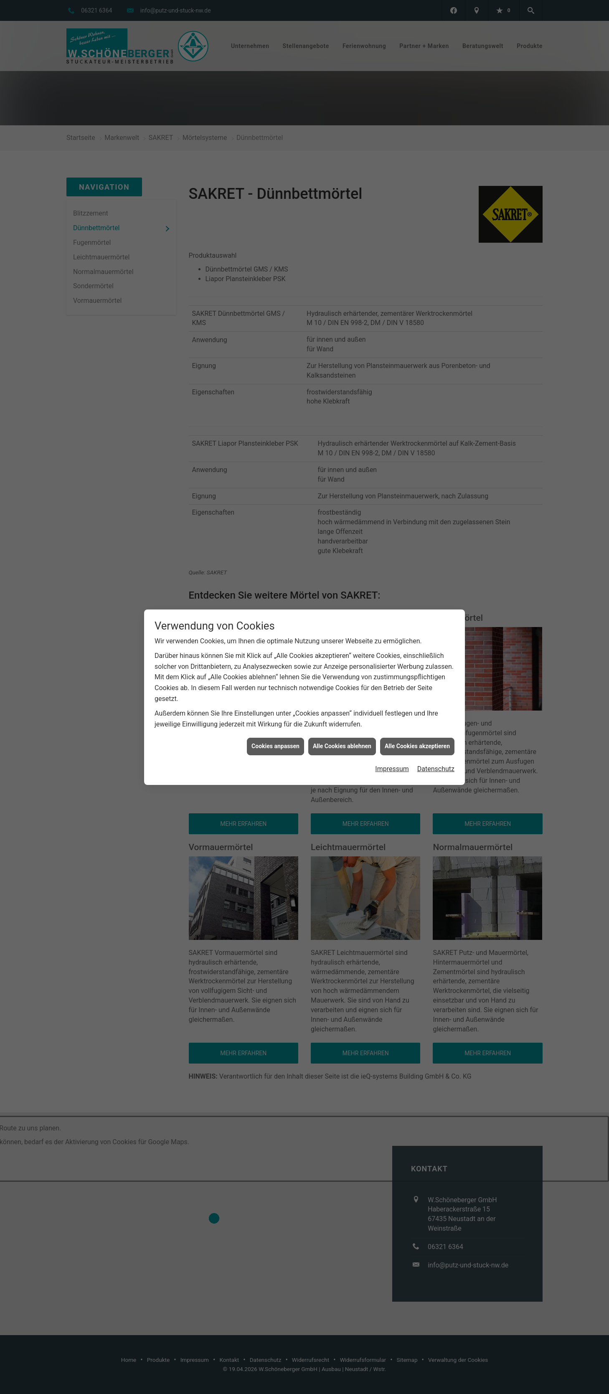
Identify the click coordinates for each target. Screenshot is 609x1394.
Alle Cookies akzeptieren (417, 746)
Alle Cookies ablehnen (342, 746)
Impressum (392, 769)
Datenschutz (435, 769)
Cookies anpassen (275, 746)
